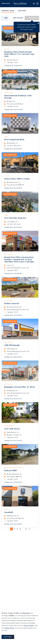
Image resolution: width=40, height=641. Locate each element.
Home (20, 3)
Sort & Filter (18, 18)
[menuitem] (8, 11)
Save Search (33, 18)
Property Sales (8, 10)
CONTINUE (8, 637)
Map (6, 18)
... (23, 561)
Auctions (22, 10)
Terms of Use (9, 628)
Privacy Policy (29, 625)
